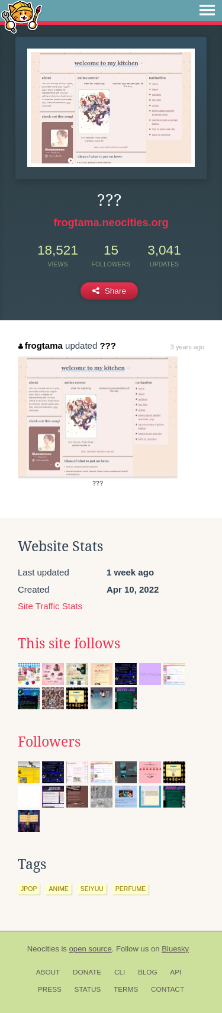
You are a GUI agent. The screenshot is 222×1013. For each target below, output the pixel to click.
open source (90, 948)
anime (58, 888)
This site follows (69, 643)
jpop (29, 888)
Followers (49, 742)
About (48, 972)
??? (107, 345)
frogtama (40, 345)
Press (50, 989)
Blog (147, 972)
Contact (167, 989)
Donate (87, 972)
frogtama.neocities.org (110, 223)
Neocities (43, 948)
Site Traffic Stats (50, 606)
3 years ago (187, 346)
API (175, 972)
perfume (130, 888)
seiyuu (92, 888)
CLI (119, 972)
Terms (126, 989)
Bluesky (175, 948)
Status (88, 989)
